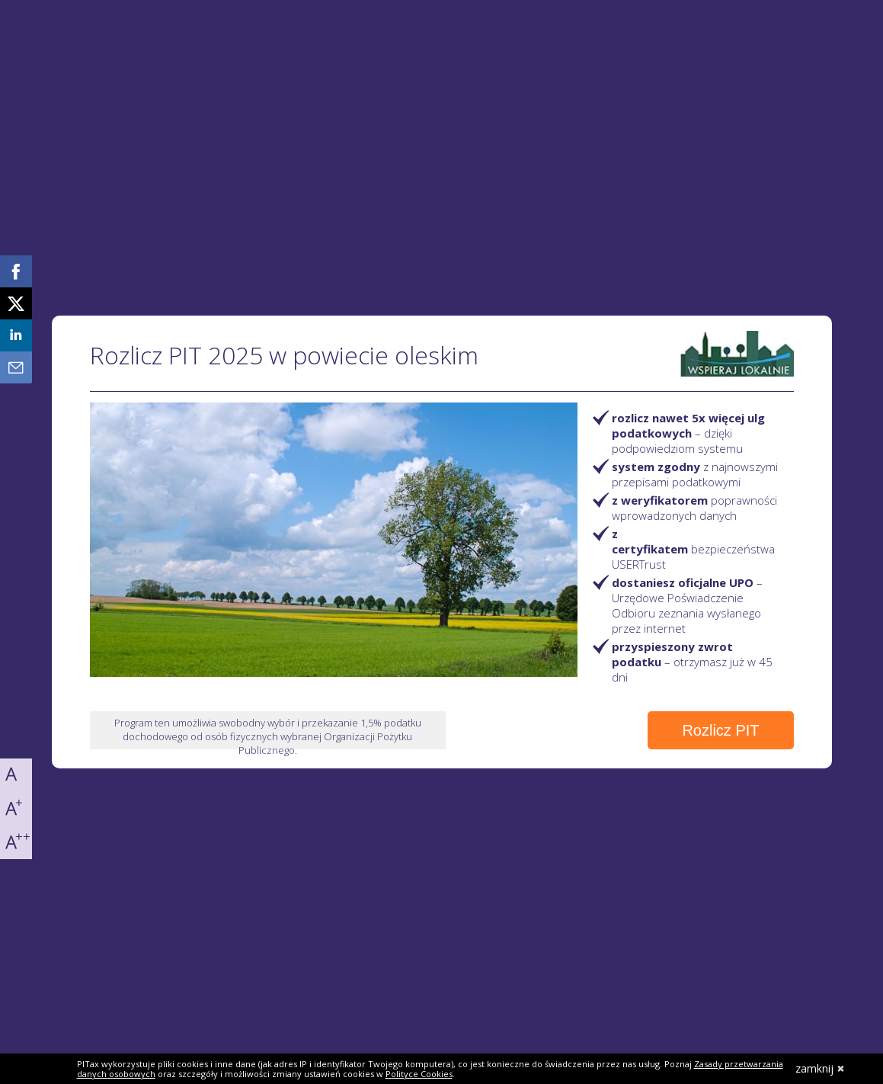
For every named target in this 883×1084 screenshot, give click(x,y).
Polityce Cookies (419, 1073)
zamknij (820, 1068)
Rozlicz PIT (720, 730)
